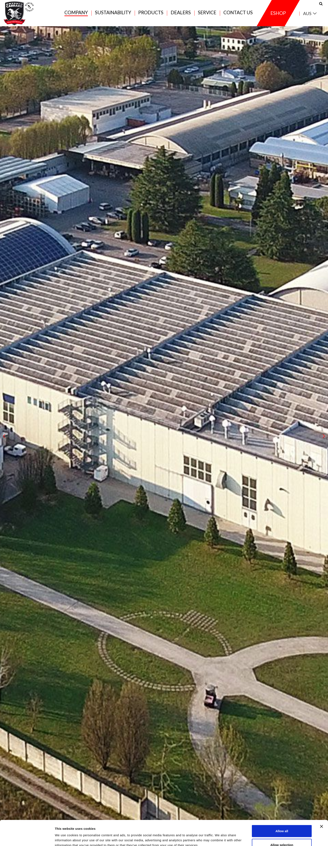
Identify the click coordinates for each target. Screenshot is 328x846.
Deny (282, 835)
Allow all (281, 807)
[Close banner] (321, 802)
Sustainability (113, 12)
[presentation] (4, 436)
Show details (219, 835)
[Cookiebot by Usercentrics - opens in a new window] (27, 838)
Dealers (181, 12)
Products (150, 12)
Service (207, 12)
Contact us (238, 12)
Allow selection (281, 821)
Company (76, 12)
